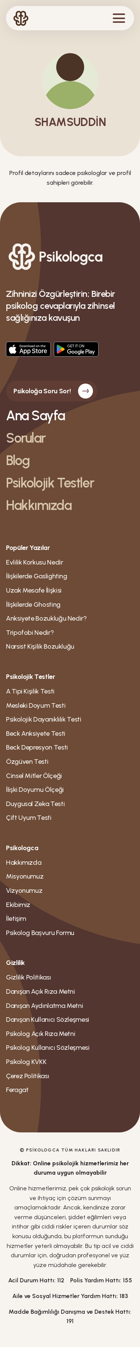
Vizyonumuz (24, 890)
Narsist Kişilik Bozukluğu (40, 646)
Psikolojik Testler (50, 483)
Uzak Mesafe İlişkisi (34, 590)
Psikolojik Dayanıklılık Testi (43, 719)
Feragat (17, 1090)
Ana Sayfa (35, 416)
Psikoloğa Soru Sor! (53, 391)
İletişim (16, 918)
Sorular (26, 438)
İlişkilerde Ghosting (33, 604)
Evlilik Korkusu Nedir (34, 562)
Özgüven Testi (27, 761)
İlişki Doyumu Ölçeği (35, 789)
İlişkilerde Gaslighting (36, 576)
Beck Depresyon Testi (37, 747)
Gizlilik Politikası (28, 977)
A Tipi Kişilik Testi (30, 691)
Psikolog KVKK (26, 1062)
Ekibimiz (18, 905)
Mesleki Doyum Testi (35, 705)
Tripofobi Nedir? (30, 632)
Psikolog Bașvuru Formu (40, 933)
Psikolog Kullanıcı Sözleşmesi (48, 1047)
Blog (17, 460)
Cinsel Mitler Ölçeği (34, 776)
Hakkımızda (39, 505)
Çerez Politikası (27, 1076)
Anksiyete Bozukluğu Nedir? (46, 618)
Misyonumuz (24, 876)
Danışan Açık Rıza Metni (40, 991)
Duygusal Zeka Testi (35, 804)
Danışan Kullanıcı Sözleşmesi (47, 1019)
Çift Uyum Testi (29, 818)
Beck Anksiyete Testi (35, 733)
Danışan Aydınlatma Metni (44, 1006)
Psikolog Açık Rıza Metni (40, 1034)
